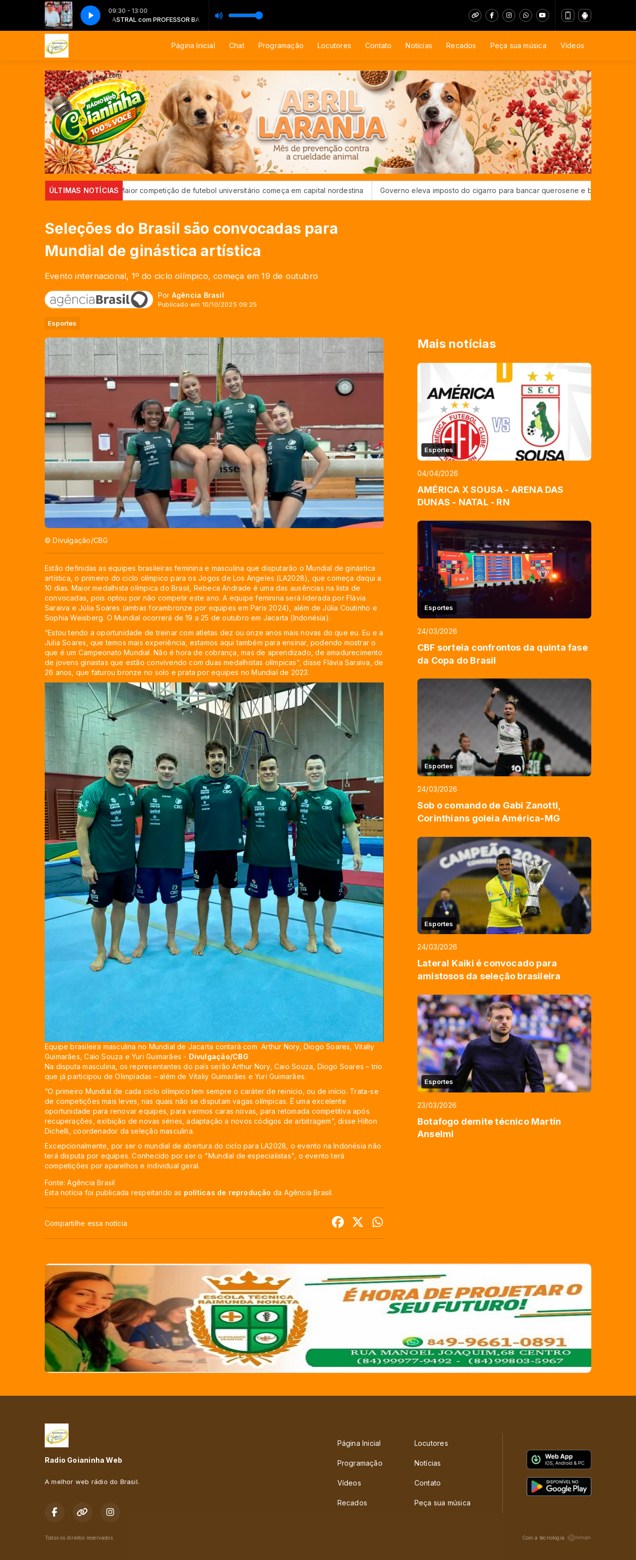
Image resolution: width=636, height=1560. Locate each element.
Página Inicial (193, 45)
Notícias (418, 45)
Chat (236, 45)
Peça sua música (518, 45)
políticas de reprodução (227, 1192)
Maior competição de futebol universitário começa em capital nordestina (268, 190)
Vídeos (572, 45)
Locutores (334, 45)
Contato (378, 45)
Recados (461, 45)
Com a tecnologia (556, 1537)
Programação (281, 45)
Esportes (62, 323)
